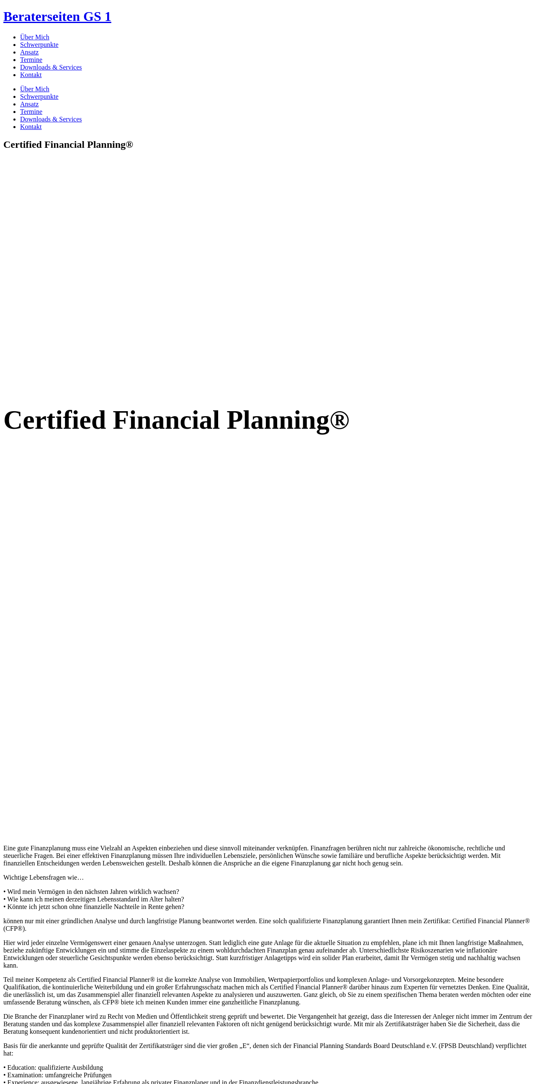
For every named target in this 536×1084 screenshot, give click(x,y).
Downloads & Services (51, 67)
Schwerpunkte (39, 44)
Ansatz (29, 52)
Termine (31, 59)
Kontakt (31, 74)
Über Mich (34, 37)
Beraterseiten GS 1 (57, 16)
